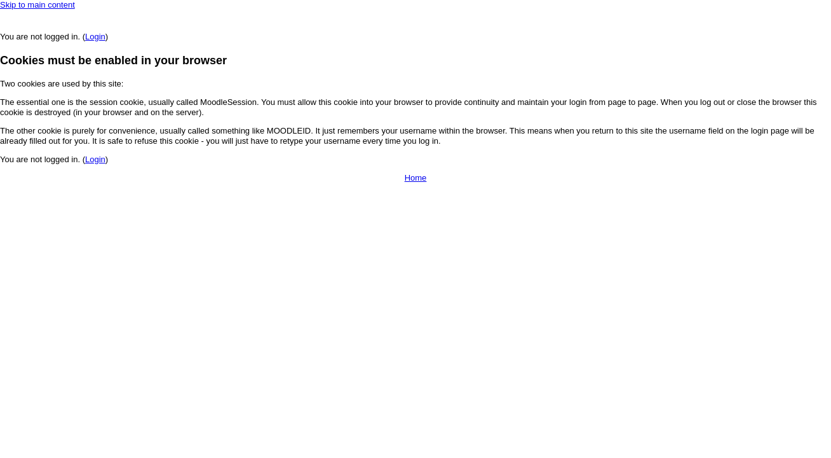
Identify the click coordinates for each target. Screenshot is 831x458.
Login (95, 36)
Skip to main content (37, 5)
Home (416, 178)
